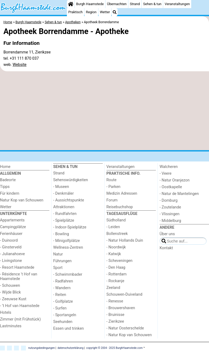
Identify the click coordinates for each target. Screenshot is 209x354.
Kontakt (166, 248)
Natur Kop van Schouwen (21, 200)
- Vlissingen (170, 214)
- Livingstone (11, 260)
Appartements (12, 220)
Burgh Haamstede (90, 4)
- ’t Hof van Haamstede (19, 306)
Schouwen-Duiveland (124, 294)
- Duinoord (9, 240)
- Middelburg (170, 220)
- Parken (114, 186)
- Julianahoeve (12, 254)
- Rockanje (115, 281)
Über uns (167, 234)
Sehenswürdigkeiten (70, 180)
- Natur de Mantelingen (179, 193)
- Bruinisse (116, 314)
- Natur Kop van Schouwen (129, 335)
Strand (135, 4)
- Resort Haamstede (17, 267)
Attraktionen (63, 207)
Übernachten (116, 4)
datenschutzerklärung (70, 347)
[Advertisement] (104, 111)
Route (112, 180)
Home (5, 166)
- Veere (166, 173)
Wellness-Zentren (68, 247)
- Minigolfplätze (66, 240)
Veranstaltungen (177, 4)
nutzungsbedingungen (41, 347)
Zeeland (113, 287)
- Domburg (169, 200)
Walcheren (169, 166)
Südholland (116, 220)
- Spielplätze (63, 220)
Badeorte (8, 180)
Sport (58, 267)
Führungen (62, 261)
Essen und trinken (68, 328)
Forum (112, 200)
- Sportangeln (64, 315)
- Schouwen (10, 285)
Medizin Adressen (122, 193)
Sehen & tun (152, 4)
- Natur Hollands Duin (125, 240)
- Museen (61, 186)
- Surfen (59, 308)
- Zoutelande (170, 207)
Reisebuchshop (120, 207)
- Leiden (113, 227)
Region (91, 12)
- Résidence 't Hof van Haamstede (18, 276)
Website (20, 64)
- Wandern (61, 288)
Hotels (5, 312)
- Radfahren (63, 281)
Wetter (105, 12)
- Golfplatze (63, 301)
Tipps (5, 186)
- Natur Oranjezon (175, 180)
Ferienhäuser (11, 233)
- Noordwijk (116, 247)
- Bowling (61, 234)
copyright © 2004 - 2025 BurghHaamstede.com (114, 347)
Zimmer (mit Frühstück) (20, 319)
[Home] (70, 4)
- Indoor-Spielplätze (69, 227)
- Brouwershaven (121, 308)
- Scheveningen (120, 260)
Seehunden (62, 321)
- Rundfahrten (65, 213)
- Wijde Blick (10, 292)
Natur (58, 254)
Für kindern (9, 193)
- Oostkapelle (171, 187)
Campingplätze (13, 227)
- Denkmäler (63, 193)
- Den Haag (116, 267)
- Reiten (59, 294)
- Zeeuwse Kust (13, 299)
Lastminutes (10, 326)
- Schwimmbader (67, 274)
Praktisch (75, 12)
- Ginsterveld (11, 247)
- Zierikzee (115, 321)
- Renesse (115, 301)
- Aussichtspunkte (68, 200)
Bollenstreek (117, 233)
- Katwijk (114, 254)
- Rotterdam (117, 274)
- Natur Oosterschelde (125, 328)
